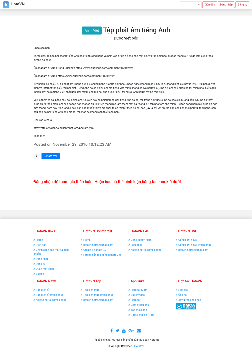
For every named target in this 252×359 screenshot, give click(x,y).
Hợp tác (182, 289)
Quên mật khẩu (44, 268)
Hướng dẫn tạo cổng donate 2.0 (101, 254)
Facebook (135, 244)
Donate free (51, 156)
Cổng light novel (186, 239)
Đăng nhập (226, 4)
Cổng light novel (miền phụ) (193, 244)
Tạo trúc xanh (137, 309)
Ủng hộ (181, 294)
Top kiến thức (90, 289)
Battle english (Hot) (141, 314)
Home (38, 239)
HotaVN (139, 346)
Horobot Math (137, 289)
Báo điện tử (42, 289)
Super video (136, 294)
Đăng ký (242, 4)
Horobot (134, 299)
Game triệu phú (138, 304)
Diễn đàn (209, 4)
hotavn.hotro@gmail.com (97, 244)
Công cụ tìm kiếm (140, 239)
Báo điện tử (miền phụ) (48, 294)
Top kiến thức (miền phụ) (97, 294)
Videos (39, 273)
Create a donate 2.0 (93, 249)
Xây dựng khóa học (188, 299)
